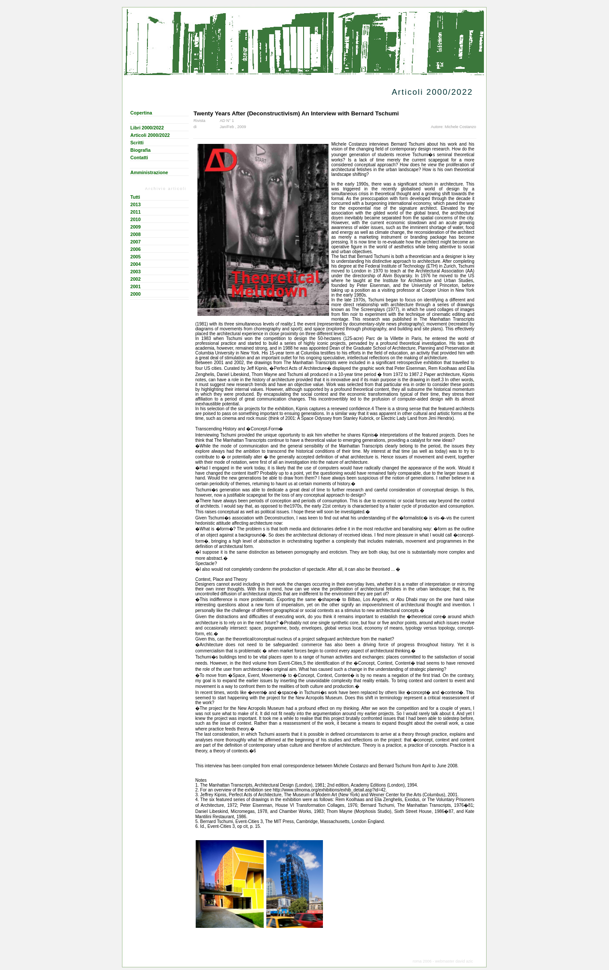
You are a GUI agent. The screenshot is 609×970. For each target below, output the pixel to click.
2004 (135, 264)
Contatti (139, 157)
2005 (135, 256)
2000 (135, 294)
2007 (135, 241)
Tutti (135, 197)
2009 (135, 226)
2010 (135, 219)
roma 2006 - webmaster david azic (442, 961)
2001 (135, 286)
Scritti (136, 142)
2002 (135, 279)
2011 (135, 212)
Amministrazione (149, 172)
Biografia (140, 150)
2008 (135, 234)
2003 (135, 271)
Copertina (141, 112)
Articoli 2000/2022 (150, 135)
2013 (135, 204)
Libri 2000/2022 (147, 127)
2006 (135, 249)
